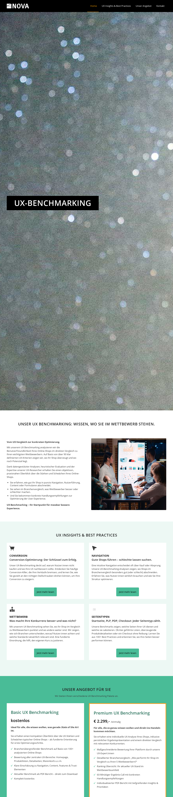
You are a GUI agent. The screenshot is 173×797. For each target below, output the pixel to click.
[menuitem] (93, 6)
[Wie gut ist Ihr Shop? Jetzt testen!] (46, 223)
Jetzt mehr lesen (45, 591)
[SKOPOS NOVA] (18, 6)
